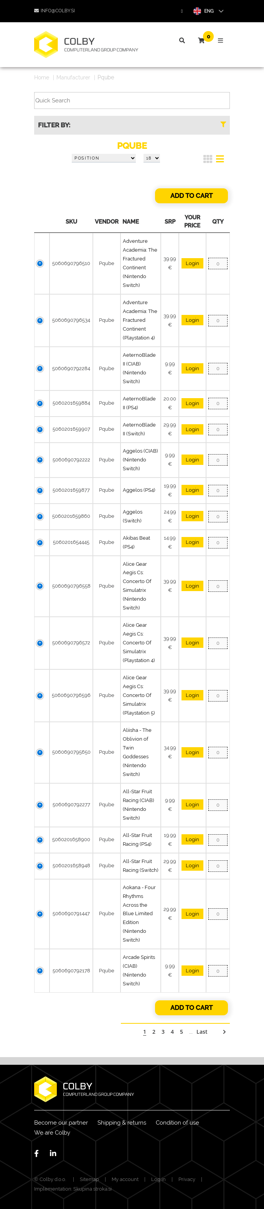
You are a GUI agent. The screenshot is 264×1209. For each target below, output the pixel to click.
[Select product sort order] (104, 158)
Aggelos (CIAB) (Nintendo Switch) (140, 459)
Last (202, 1031)
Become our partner (61, 1122)
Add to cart (191, 195)
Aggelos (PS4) (139, 490)
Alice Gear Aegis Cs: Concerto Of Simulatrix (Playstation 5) (139, 695)
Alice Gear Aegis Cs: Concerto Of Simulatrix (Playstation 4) (139, 642)
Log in (158, 1179)
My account (125, 1179)
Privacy (186, 1179)
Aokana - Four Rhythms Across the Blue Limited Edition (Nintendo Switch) (139, 914)
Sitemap (89, 1179)
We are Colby (52, 1132)
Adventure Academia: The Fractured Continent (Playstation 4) (140, 320)
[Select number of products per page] (152, 158)
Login (192, 263)
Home (41, 77)
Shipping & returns (121, 1122)
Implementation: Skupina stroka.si (73, 1189)
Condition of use (177, 1122)
